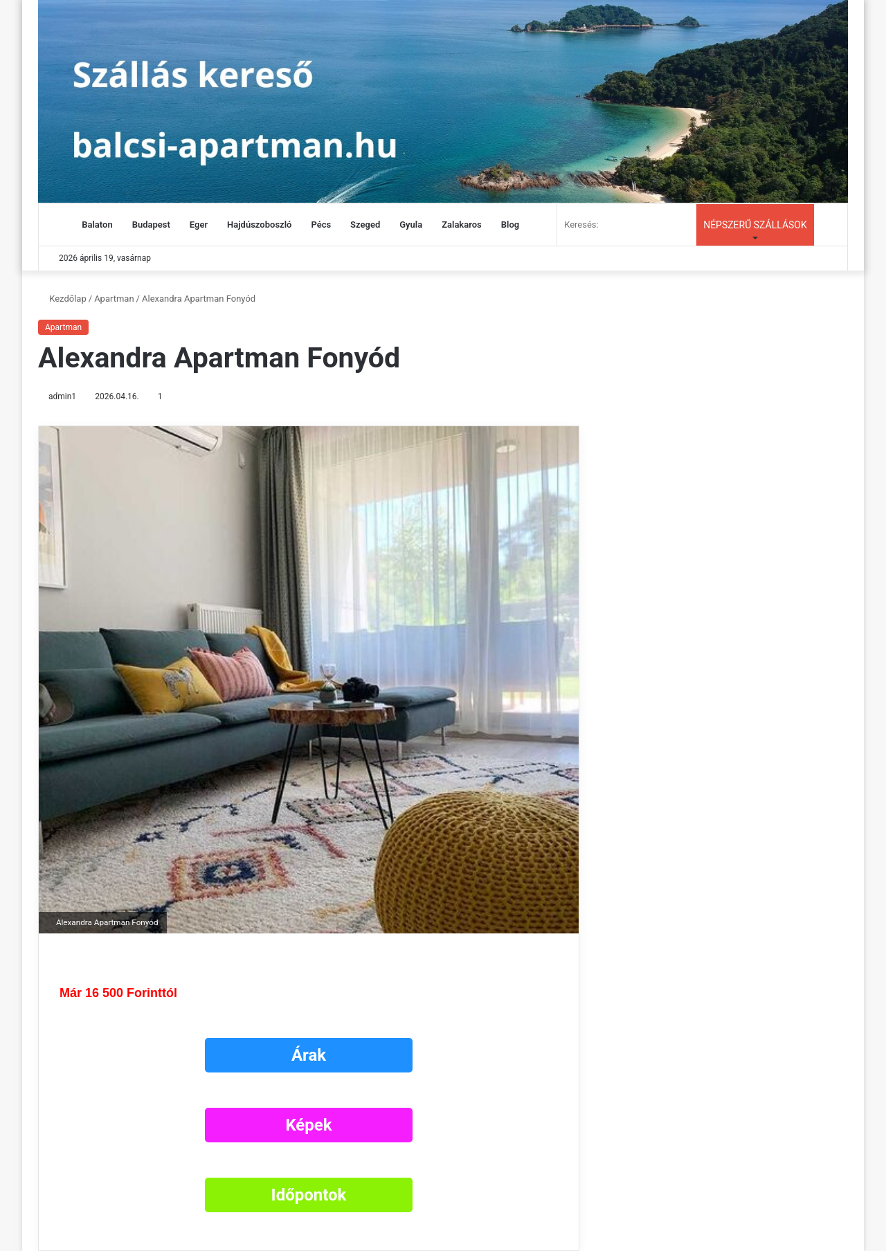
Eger (199, 224)
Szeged (365, 224)
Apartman (114, 298)
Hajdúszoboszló (259, 224)
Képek (308, 1125)
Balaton (97, 224)
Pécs (321, 224)
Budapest (151, 224)
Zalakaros (462, 224)
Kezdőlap (62, 298)
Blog (510, 224)
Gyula (410, 224)
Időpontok (309, 1195)
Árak (308, 1055)
